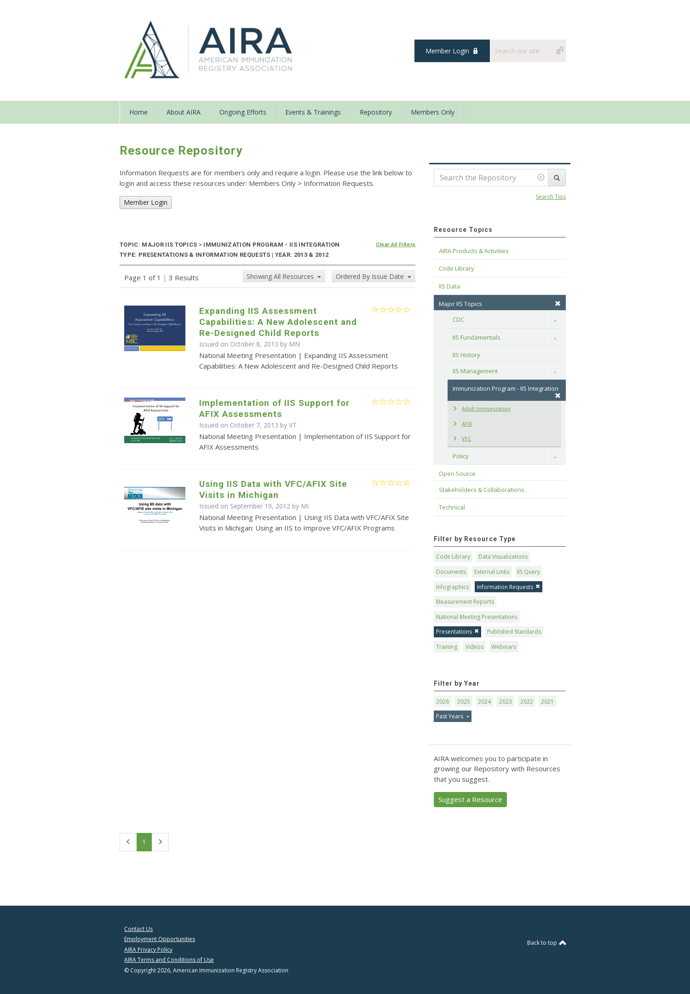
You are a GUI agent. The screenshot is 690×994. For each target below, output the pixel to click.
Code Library (453, 557)
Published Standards (514, 632)
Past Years (450, 716)
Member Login (447, 50)
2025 (463, 701)
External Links (491, 572)
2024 (484, 701)
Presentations (457, 632)
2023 (505, 701)
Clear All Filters (396, 245)
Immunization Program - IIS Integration (507, 391)
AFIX (462, 423)
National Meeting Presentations (477, 617)
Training (446, 647)
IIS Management (475, 371)
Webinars (503, 647)
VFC (461, 438)
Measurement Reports (465, 602)
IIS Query (528, 572)
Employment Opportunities (159, 939)
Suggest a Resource (470, 799)
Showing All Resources (281, 276)
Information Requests (508, 587)
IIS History (466, 355)
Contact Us (138, 929)
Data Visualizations (503, 557)
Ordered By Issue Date (371, 276)
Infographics (452, 587)
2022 (526, 701)
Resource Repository (181, 150)
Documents (451, 572)
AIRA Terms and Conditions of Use (169, 960)
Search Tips (551, 197)
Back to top (546, 943)
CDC (458, 319)
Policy (461, 456)
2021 (547, 701)
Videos (474, 647)
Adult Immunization (481, 408)
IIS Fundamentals (476, 337)
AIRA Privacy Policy (148, 950)
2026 (442, 701)
